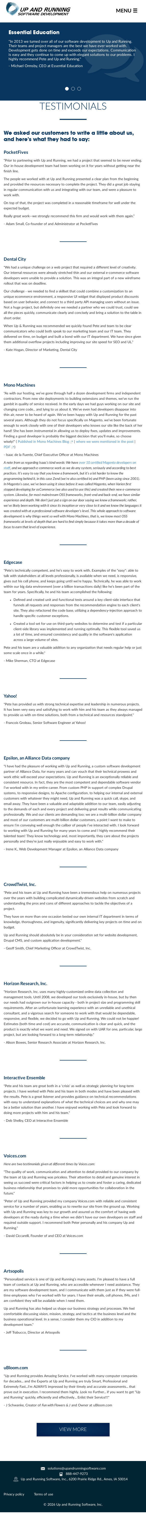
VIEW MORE (73, 1429)
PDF (9, 447)
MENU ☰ (126, 10)
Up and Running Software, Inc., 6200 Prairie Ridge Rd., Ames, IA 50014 (74, 1479)
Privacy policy (14, 1494)
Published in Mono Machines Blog (45, 441)
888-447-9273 (77, 1474)
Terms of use (43, 1494)
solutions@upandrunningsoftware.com (77, 1468)
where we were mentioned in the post (105, 441)
